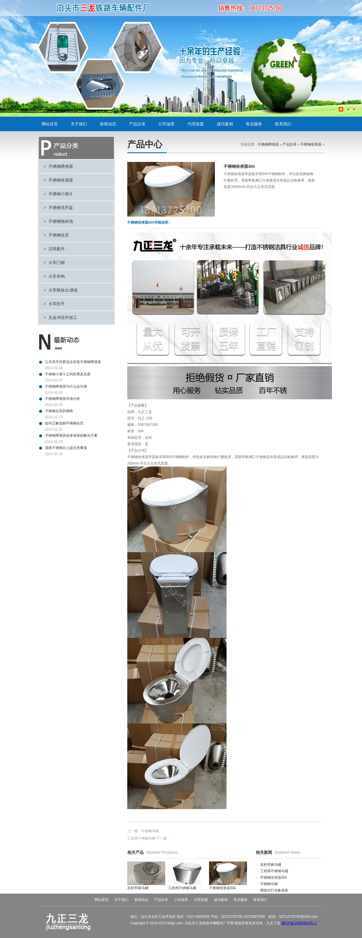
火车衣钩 (56, 276)
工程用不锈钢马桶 (141, 838)
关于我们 (79, 124)
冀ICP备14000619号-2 (298, 923)
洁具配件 (56, 248)
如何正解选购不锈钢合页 (64, 423)
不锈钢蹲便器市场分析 (62, 399)
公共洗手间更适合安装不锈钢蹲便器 (73, 362)
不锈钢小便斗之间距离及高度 (67, 374)
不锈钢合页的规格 (59, 411)
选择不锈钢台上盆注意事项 (66, 448)
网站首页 (49, 124)
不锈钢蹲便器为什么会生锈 (66, 386)
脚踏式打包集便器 (274, 890)
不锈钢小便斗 (60, 193)
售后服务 (254, 124)
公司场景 (166, 124)
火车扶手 (56, 303)
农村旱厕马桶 (270, 865)
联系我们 (283, 124)
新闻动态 (108, 124)
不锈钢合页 (58, 235)
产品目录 (137, 124)
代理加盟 (195, 124)
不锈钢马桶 (150, 831)
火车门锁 (56, 262)
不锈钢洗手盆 (60, 207)
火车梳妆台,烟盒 (63, 290)
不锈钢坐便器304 (273, 877)
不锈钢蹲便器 (60, 166)
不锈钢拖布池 (60, 221)
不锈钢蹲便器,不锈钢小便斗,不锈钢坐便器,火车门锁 (117, 8)
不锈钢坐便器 (60, 180)
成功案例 (225, 124)
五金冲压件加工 (62, 317)
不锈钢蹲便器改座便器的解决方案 (71, 435)
